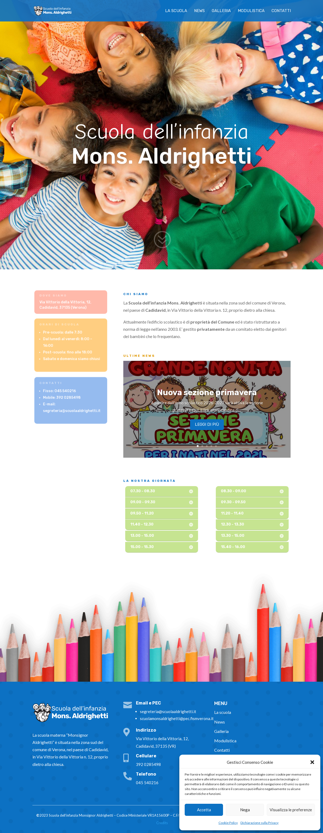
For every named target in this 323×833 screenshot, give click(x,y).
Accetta (204, 809)
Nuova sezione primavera (207, 395)
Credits (162, 823)
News (199, 11)
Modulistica (251, 11)
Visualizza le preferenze (291, 809)
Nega (245, 809)
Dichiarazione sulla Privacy (259, 823)
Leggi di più (207, 427)
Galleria (221, 11)
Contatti (281, 11)
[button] (312, 762)
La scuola (176, 11)
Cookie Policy (228, 823)
